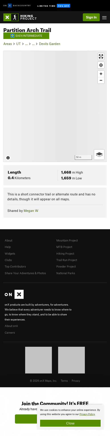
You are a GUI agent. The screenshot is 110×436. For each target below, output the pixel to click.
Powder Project (66, 266)
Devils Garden (49, 44)
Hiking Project (65, 253)
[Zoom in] (101, 74)
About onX (11, 326)
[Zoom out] (101, 80)
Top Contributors (15, 266)
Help (8, 247)
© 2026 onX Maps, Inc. (43, 380)
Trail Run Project (66, 260)
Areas (7, 44)
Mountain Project (67, 240)
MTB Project (64, 247)
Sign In (91, 17)
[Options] (99, 155)
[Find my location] (101, 65)
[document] (70, 417)
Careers (10, 332)
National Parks (65, 273)
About (8, 240)
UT (18, 44)
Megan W (31, 211)
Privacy (76, 380)
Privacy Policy (87, 414)
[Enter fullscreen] (101, 56)
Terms (64, 380)
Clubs (8, 260)
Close (70, 423)
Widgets (10, 253)
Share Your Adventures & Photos (25, 273)
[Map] (55, 106)
